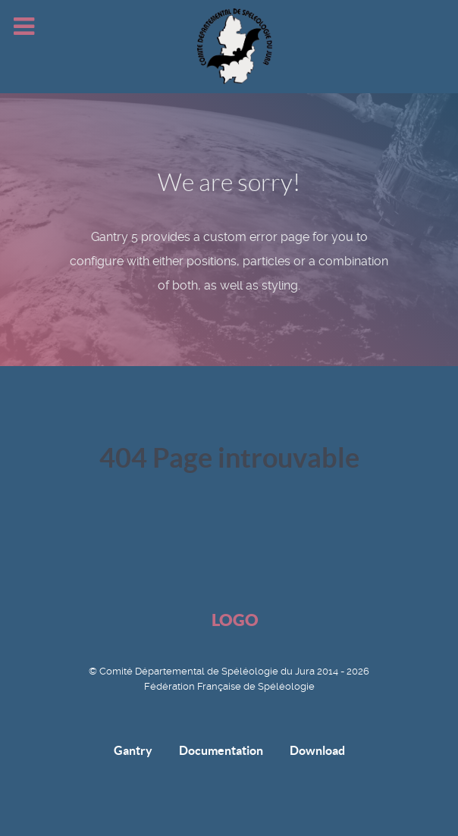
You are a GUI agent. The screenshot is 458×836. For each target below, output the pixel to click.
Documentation (221, 750)
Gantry (133, 750)
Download (317, 750)
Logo (235, 619)
